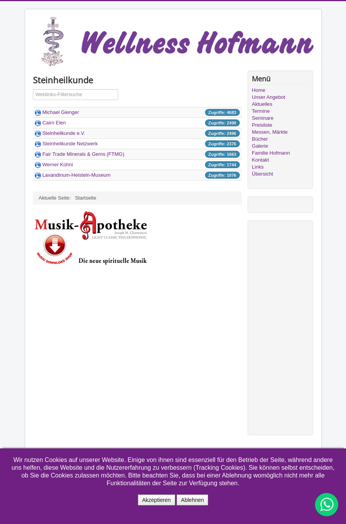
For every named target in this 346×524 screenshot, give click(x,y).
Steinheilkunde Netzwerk (70, 144)
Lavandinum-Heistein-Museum (76, 175)
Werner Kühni (57, 164)
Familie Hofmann (271, 153)
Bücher (260, 139)
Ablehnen (192, 500)
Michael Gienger (60, 112)
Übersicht (262, 174)
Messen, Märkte (269, 132)
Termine (261, 111)
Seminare (263, 118)
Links (257, 167)
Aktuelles (262, 104)
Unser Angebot (268, 97)
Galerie (260, 146)
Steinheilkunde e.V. (63, 133)
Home (258, 90)
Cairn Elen (54, 123)
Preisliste (262, 125)
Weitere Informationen (170, 509)
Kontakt (260, 160)
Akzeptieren (156, 500)
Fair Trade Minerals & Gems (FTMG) (83, 154)
